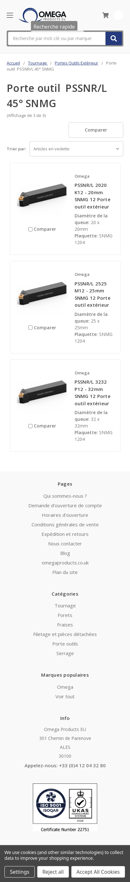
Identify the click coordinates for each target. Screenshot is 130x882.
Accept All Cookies (98, 871)
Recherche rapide (54, 26)
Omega (65, 687)
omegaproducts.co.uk (65, 562)
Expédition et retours (65, 534)
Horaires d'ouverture (65, 515)
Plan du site (65, 572)
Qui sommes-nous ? (65, 496)
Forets (65, 615)
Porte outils (65, 643)
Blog (65, 553)
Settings (19, 871)
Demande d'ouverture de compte (65, 505)
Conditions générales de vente (65, 524)
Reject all (53, 871)
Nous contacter (65, 543)
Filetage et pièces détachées (65, 634)
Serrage (65, 653)
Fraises (65, 624)
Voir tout (65, 696)
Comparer (96, 130)
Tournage (65, 605)
